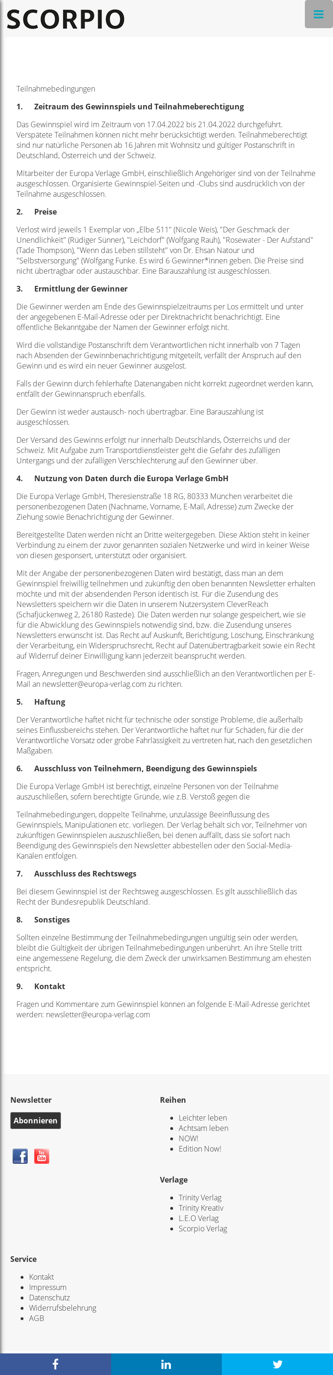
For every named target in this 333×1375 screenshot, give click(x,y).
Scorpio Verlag (203, 1228)
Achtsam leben (203, 1128)
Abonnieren (36, 1120)
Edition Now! (200, 1149)
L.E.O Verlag (199, 1218)
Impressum (48, 1287)
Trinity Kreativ (201, 1208)
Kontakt (41, 1277)
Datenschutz (49, 1297)
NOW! (188, 1138)
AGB (36, 1318)
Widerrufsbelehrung (62, 1308)
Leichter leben (203, 1118)
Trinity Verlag (200, 1197)
